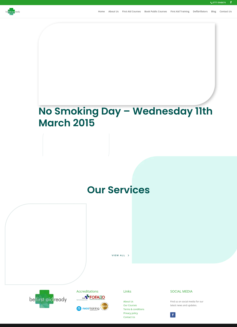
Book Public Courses (155, 11)
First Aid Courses (131, 11)
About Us (113, 11)
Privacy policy (130, 313)
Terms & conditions (133, 309)
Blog (213, 11)
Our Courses (130, 305)
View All (118, 255)
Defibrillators (200, 11)
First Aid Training (180, 11)
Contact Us (226, 11)
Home (101, 11)
